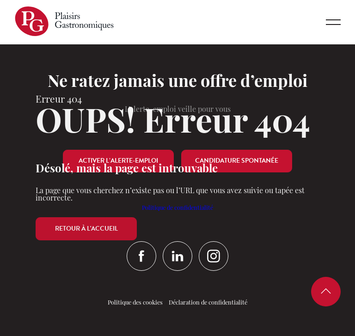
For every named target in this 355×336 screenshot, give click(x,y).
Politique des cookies (135, 303)
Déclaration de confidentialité (208, 303)
